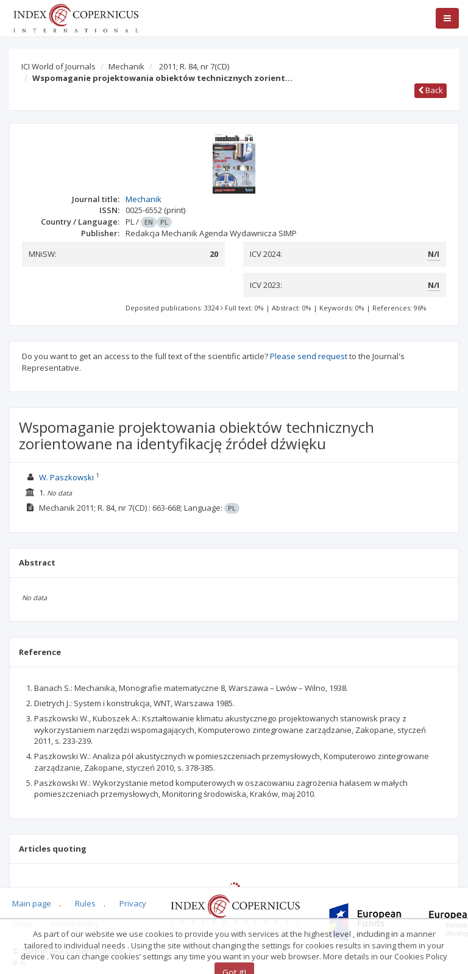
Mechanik (126, 66)
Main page (31, 903)
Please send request (308, 356)
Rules (85, 903)
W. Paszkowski (66, 477)
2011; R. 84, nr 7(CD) (194, 66)
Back (430, 90)
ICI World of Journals (58, 66)
